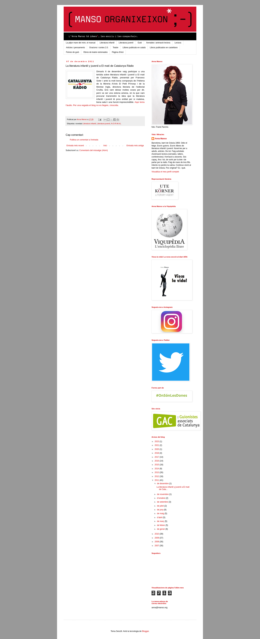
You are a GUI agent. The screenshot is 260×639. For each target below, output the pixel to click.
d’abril (160, 517)
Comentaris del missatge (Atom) (93, 150)
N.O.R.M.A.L (116, 124)
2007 (157, 545)
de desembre (163, 483)
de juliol (160, 506)
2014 (157, 468)
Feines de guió (72, 52)
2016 (157, 461)
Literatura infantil (107, 43)
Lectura (178, 43)
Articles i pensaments (75, 47)
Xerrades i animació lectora (158, 43)
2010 (157, 534)
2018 (157, 453)
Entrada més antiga (135, 145)
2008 (157, 541)
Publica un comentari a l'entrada (84, 140)
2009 (157, 538)
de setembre (163, 502)
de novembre (163, 494)
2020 (157, 449)
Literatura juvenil (126, 43)
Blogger (145, 631)
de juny (160, 510)
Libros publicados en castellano (164, 47)
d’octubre (161, 498)
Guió (140, 43)
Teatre (115, 47)
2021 (157, 445)
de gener (161, 529)
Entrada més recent (75, 145)
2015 (157, 464)
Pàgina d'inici (118, 52)
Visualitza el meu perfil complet (165, 172)
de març (161, 521)
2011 (157, 480)
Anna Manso (161, 138)
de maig (161, 513)
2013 (157, 472)
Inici (105, 145)
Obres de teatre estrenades (95, 52)
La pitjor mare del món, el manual (80, 43)
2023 (157, 441)
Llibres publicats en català (134, 47)
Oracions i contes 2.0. (98, 47)
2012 (157, 476)
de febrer (161, 525)
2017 (157, 457)
